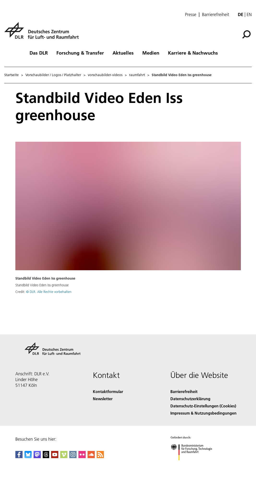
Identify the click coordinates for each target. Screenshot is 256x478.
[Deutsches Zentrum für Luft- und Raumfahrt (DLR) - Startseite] (43, 33)
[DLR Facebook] (19, 456)
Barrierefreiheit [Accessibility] (183, 391)
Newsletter (103, 398)
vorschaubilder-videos (105, 75)
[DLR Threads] (46, 456)
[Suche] (246, 34)
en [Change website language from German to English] (249, 14)
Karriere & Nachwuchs (193, 53)
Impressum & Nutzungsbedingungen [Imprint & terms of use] (203, 413)
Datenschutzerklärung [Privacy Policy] (190, 398)
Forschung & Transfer (80, 53)
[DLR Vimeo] (63, 456)
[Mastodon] (37, 456)
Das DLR (39, 53)
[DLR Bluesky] (28, 456)
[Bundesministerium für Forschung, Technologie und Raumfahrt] (194, 464)
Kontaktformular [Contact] (108, 391)
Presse (190, 14)
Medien (150, 53)
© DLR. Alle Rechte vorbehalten (48, 292)
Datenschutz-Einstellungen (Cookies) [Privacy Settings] (203, 405)
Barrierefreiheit (215, 14)
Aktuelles (123, 53)
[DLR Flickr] (82, 456)
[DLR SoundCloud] (91, 456)
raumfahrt (137, 75)
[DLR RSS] (100, 456)
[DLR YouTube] (54, 456)
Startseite (11, 75)
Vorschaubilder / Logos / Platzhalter (53, 75)
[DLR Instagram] (73, 456)
